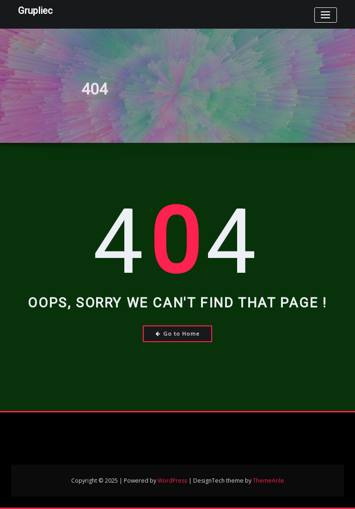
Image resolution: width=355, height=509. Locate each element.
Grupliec (35, 10)
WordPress (172, 480)
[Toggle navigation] (325, 15)
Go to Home (177, 333)
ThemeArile (268, 480)
